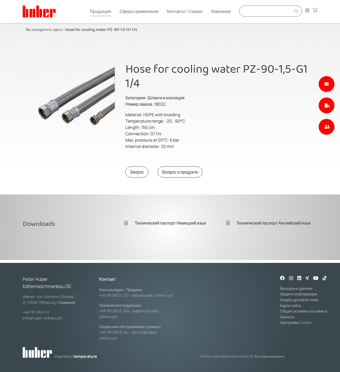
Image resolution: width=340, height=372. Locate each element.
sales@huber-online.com (152, 295)
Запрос (137, 172)
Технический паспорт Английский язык (268, 223)
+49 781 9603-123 (114, 295)
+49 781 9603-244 (114, 310)
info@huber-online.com (42, 317)
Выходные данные (296, 288)
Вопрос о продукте (180, 172)
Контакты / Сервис (185, 11)
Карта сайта (290, 305)
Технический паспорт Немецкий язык (165, 223)
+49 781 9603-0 (36, 312)
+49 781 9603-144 (114, 332)
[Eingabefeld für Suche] (266, 11)
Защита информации (298, 293)
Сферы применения (139, 11)
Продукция (100, 11)
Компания (220, 11)
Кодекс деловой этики (299, 299)
